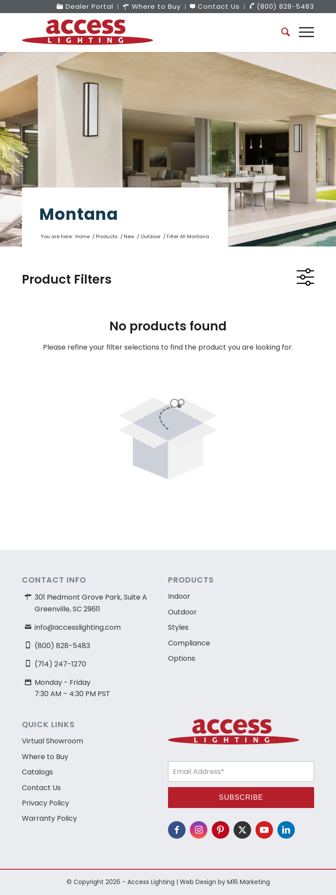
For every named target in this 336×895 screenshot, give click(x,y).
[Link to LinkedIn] (286, 830)
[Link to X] (242, 830)
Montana (78, 214)
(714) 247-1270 (60, 664)
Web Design (198, 882)
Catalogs (37, 772)
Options (181, 658)
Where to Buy (45, 757)
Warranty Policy (49, 818)
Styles (178, 627)
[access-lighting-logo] (87, 32)
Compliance (189, 643)
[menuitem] (85, 6)
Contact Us (41, 788)
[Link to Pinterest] (220, 830)
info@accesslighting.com (78, 627)
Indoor (179, 596)
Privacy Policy (45, 803)
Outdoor (182, 612)
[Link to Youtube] (264, 830)
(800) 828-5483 (62, 646)
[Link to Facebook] (177, 830)
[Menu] (302, 32)
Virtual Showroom (52, 741)
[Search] (281, 32)
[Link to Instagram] (198, 830)
